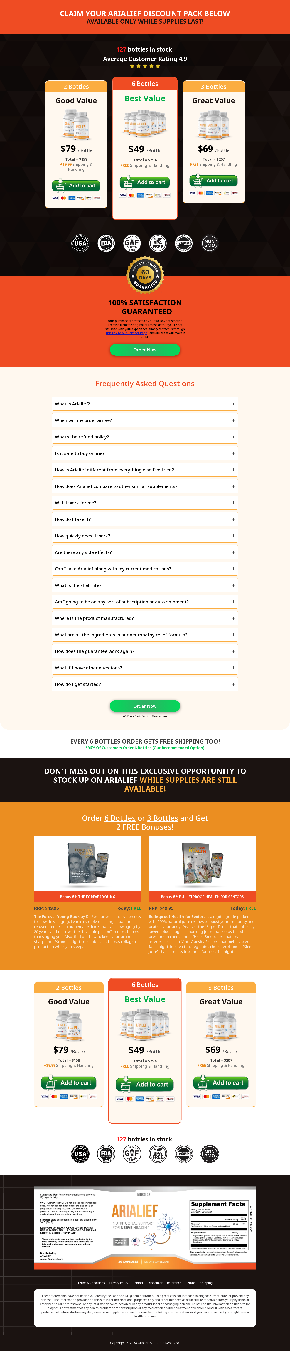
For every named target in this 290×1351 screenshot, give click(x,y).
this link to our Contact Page (126, 333)
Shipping (206, 1283)
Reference (174, 1283)
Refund (190, 1283)
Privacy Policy (118, 1283)
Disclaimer (155, 1283)
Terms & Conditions (91, 1283)
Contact (138, 1283)
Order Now (145, 350)
